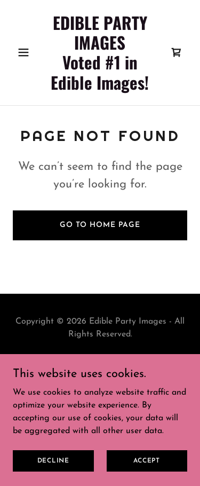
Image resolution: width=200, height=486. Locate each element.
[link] (100, 87)
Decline (53, 460)
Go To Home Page (100, 225)
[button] (26, 52)
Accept (146, 460)
